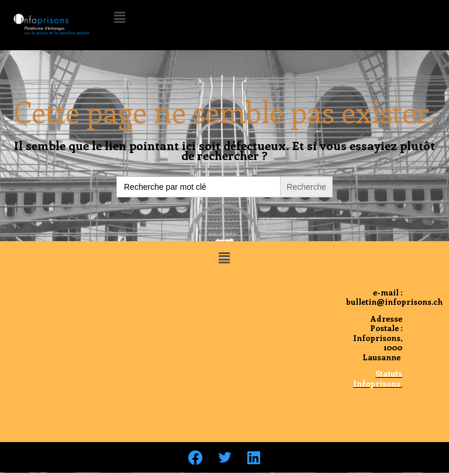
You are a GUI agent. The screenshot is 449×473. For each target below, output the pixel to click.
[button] (119, 17)
